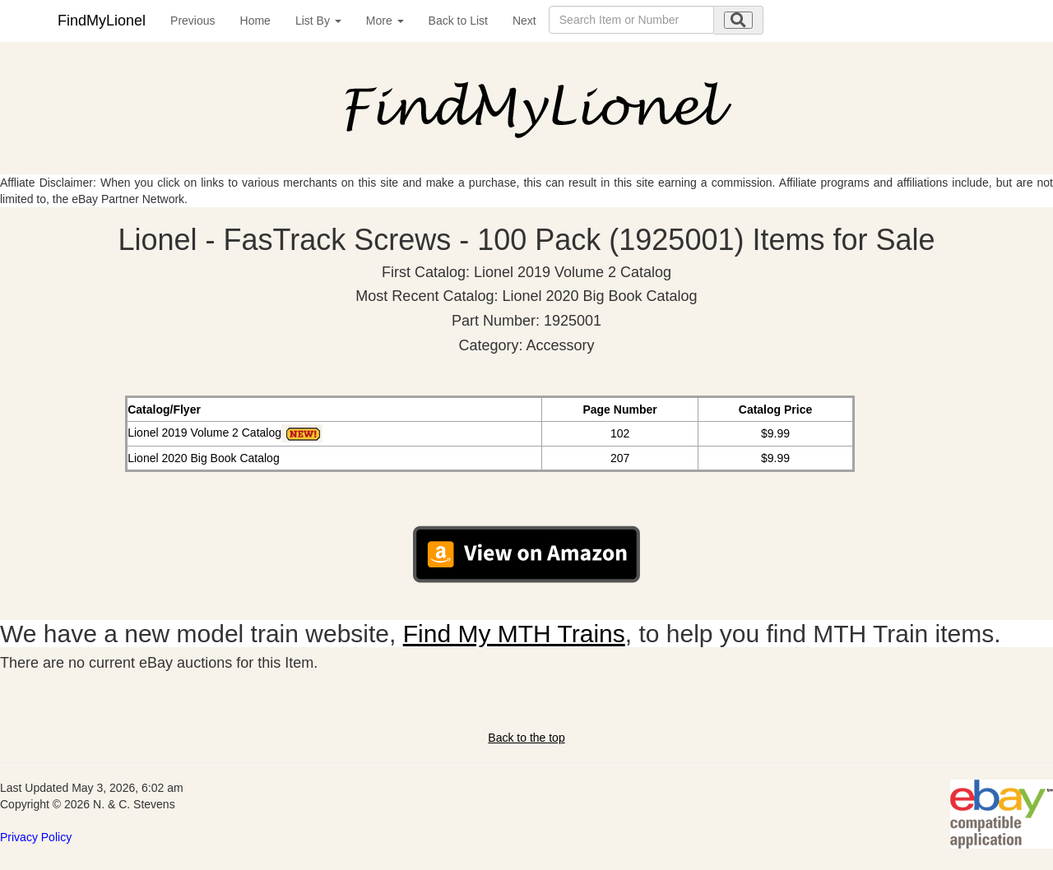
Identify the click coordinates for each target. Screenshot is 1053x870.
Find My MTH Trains (514, 633)
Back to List (458, 20)
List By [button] (318, 20)
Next (524, 20)
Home (255, 20)
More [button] (385, 20)
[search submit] (738, 20)
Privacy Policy (36, 837)
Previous (192, 20)
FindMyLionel (102, 20)
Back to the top (526, 737)
